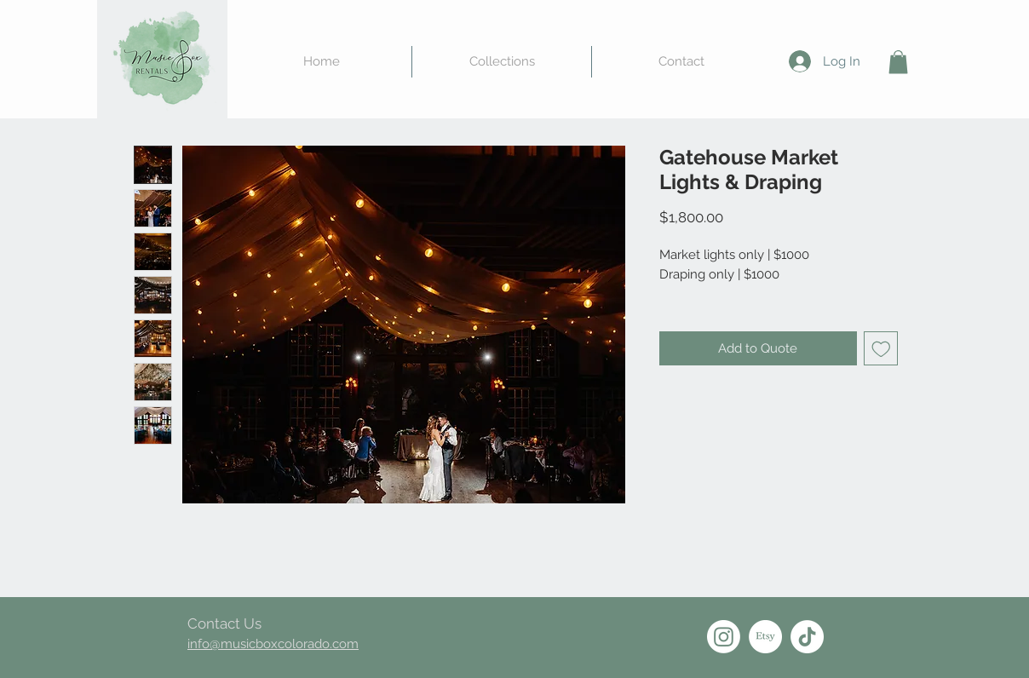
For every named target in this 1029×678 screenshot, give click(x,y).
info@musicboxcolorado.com (273, 644)
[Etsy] (765, 636)
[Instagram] (723, 636)
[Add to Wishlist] (881, 348)
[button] (898, 61)
